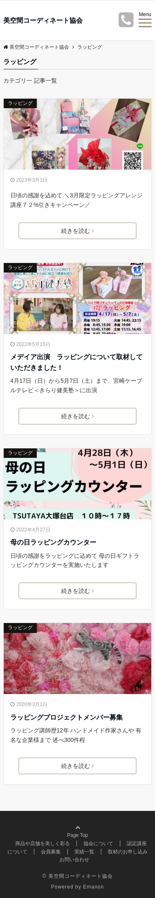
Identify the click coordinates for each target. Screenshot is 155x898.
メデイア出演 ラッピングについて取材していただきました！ (76, 362)
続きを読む (77, 230)
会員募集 (51, 852)
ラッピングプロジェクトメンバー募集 (66, 717)
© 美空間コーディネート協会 (77, 876)
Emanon (93, 887)
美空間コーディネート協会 (43, 20)
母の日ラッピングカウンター (53, 542)
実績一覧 (84, 852)
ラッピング (20, 103)
